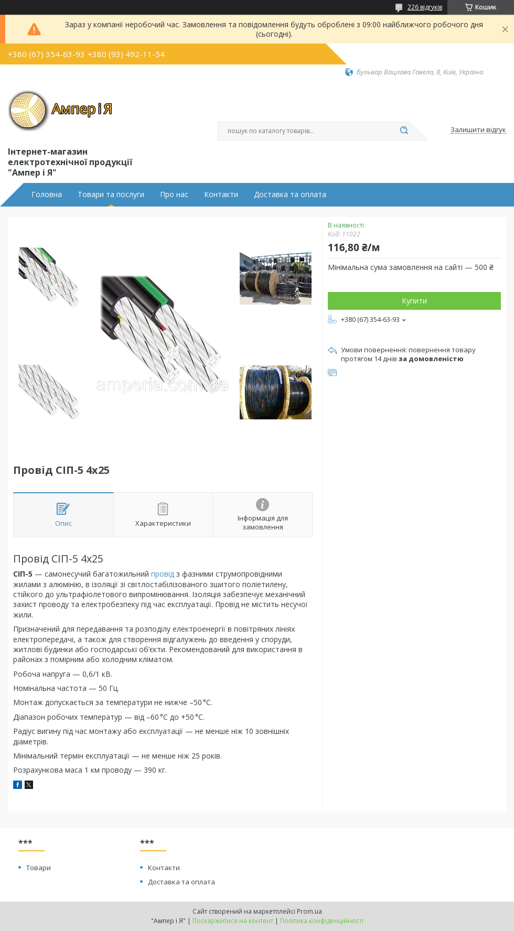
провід (162, 574)
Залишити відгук (478, 130)
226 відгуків (425, 7)
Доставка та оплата (290, 194)
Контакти (221, 194)
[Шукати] (403, 131)
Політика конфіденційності (321, 920)
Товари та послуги (111, 194)
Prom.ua (309, 911)
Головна (46, 194)
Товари (38, 867)
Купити (414, 301)
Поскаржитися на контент (232, 920)
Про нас (174, 194)
